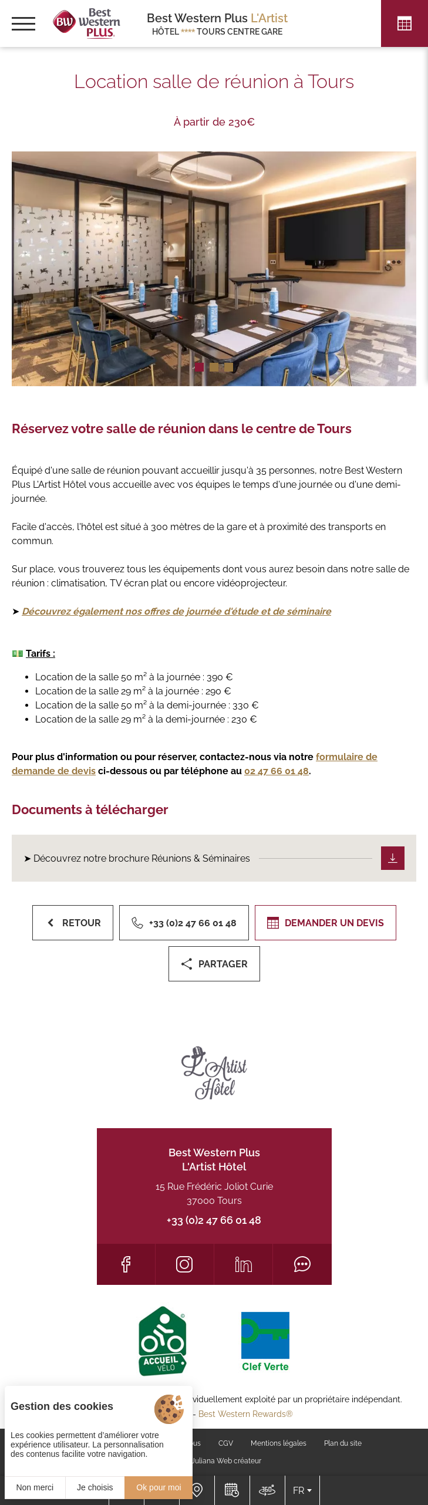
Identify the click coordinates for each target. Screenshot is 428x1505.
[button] (199, 367)
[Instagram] (185, 1264)
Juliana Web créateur (226, 1461)
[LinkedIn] (243, 1264)
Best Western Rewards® (245, 1414)
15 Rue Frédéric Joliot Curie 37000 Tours (214, 1193)
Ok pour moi (158, 1487)
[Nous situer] (196, 1490)
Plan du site (343, 1443)
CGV (225, 1443)
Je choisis (95, 1487)
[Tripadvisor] (302, 1264)
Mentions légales (278, 1443)
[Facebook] (126, 1264)
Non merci (34, 1487)
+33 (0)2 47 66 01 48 (214, 1220)
